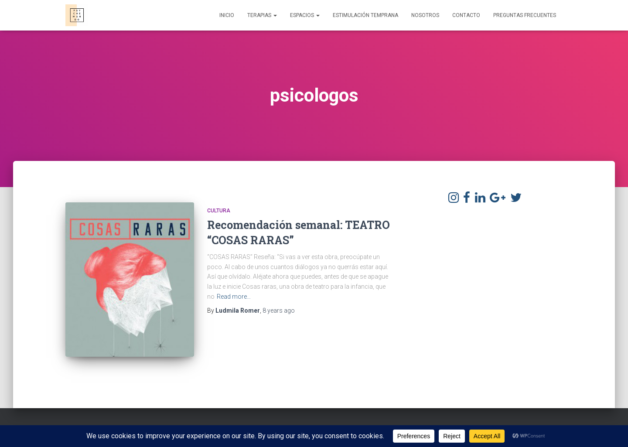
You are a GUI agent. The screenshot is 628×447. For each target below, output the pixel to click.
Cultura (218, 211)
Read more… (234, 296)
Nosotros (425, 15)
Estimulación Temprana (365, 15)
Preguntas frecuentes (524, 15)
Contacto (466, 15)
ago (279, 310)
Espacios (305, 15)
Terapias (262, 15)
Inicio (226, 15)
